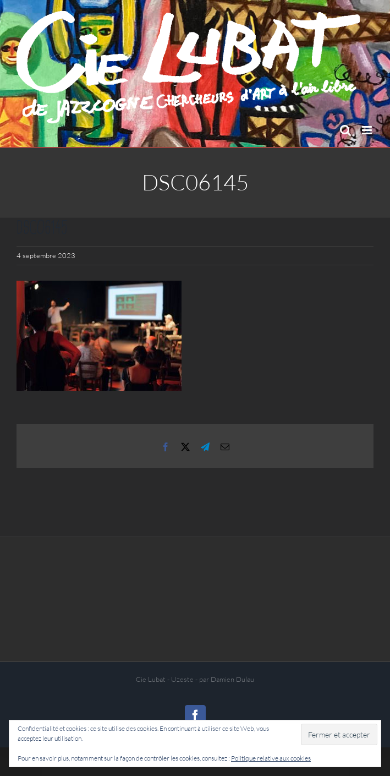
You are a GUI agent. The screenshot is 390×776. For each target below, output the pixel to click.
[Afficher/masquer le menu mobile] (367, 130)
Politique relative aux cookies (271, 758)
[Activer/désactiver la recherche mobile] (345, 130)
